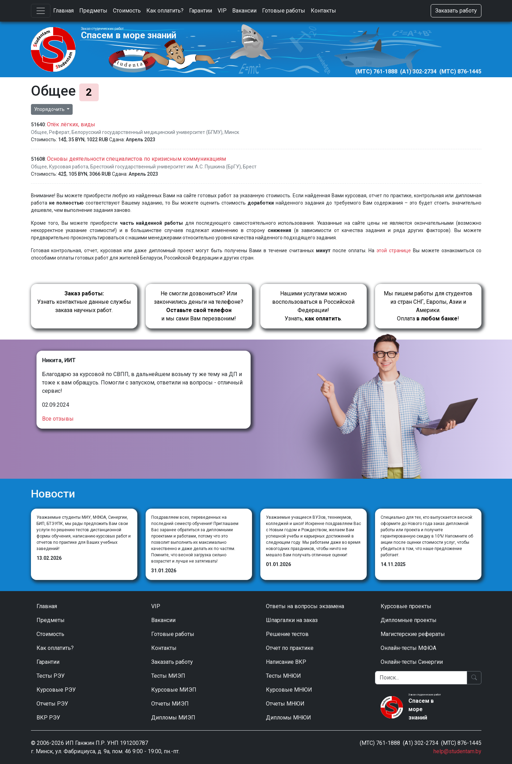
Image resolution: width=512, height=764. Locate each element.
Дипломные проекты (409, 620)
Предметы (93, 10)
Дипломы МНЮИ (288, 717)
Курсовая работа (68, 166)
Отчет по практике (290, 648)
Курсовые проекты (406, 606)
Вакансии (244, 10)
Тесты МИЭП (168, 676)
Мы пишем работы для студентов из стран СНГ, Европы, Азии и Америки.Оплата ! (428, 306)
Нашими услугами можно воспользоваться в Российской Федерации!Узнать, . (313, 306)
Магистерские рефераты (413, 634)
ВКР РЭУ (48, 717)
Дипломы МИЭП (173, 717)
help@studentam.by (457, 751)
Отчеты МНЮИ (285, 703)
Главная (63, 10)
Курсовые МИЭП (173, 689)
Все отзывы (58, 418)
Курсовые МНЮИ (289, 689)
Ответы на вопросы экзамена (305, 606)
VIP (222, 10)
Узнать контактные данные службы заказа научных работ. (84, 301)
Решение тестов (287, 634)
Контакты (323, 10)
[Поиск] (421, 677)
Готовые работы (283, 10)
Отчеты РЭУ (52, 703)
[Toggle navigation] (40, 11)
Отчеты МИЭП (170, 703)
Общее (39, 132)
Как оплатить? (165, 10)
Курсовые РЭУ (56, 689)
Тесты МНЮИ (283, 676)
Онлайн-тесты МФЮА (408, 648)
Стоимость (127, 10)
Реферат (59, 132)
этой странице (393, 250)
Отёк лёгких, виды (71, 124)
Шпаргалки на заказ (292, 620)
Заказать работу (456, 10)
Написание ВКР (286, 662)
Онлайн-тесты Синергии (412, 662)
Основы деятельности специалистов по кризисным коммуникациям (136, 159)
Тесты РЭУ (50, 676)
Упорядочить (50, 109)
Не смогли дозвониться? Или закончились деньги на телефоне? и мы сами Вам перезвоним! (198, 306)
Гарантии (200, 10)
